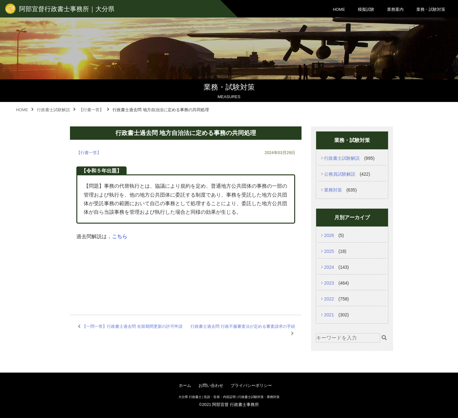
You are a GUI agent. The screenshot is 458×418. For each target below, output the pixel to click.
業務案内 (395, 9)
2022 (329, 298)
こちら (119, 236)
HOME (339, 9)
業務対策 (333, 189)
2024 (329, 267)
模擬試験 (366, 9)
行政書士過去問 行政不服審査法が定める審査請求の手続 (243, 326)
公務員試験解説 (339, 174)
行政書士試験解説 (342, 158)
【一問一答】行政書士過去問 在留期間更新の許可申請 (132, 326)
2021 (329, 314)
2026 (329, 235)
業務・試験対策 (430, 9)
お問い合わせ (210, 385)
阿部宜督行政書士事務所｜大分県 (66, 8)
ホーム (185, 385)
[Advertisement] (185, 270)
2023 (329, 283)
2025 (329, 251)
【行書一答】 (88, 152)
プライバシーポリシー (251, 385)
